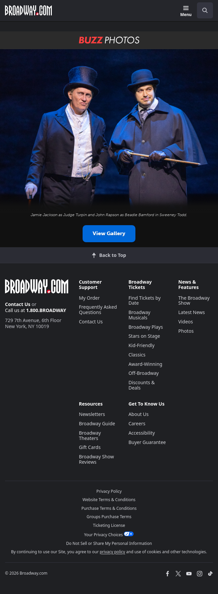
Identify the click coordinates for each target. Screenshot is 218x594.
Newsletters (92, 414)
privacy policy (112, 552)
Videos (185, 321)
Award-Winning (145, 364)
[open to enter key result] (205, 10)
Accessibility (141, 433)
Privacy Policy (109, 491)
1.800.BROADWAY (46, 310)
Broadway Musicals (139, 315)
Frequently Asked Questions (98, 309)
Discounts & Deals (141, 385)
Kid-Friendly (141, 345)
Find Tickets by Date (144, 300)
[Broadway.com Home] (28, 10)
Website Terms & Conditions (109, 499)
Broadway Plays (145, 327)
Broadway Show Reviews (96, 459)
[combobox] (202, 10)
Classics (136, 354)
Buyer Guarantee (147, 442)
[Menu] (186, 11)
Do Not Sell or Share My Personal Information (109, 543)
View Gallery (109, 233)
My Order (89, 298)
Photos (186, 331)
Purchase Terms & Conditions (108, 508)
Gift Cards (90, 447)
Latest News (191, 312)
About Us (138, 414)
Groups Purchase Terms (109, 516)
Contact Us (17, 304)
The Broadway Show (194, 300)
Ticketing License (109, 525)
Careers (136, 423)
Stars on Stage (144, 336)
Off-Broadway (143, 373)
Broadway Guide (97, 423)
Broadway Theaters (90, 435)
